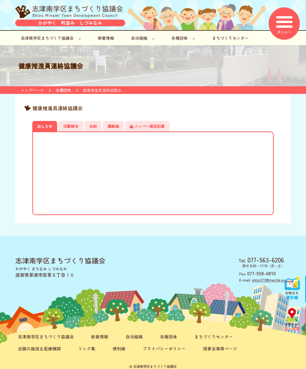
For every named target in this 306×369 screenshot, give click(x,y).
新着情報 (106, 38)
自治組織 (142, 38)
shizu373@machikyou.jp (271, 280)
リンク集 (86, 349)
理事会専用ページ (220, 349)
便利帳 (119, 349)
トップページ (32, 90)
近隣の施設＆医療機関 (39, 349)
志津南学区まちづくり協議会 (51, 38)
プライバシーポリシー (164, 349)
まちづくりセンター (230, 38)
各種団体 (183, 38)
